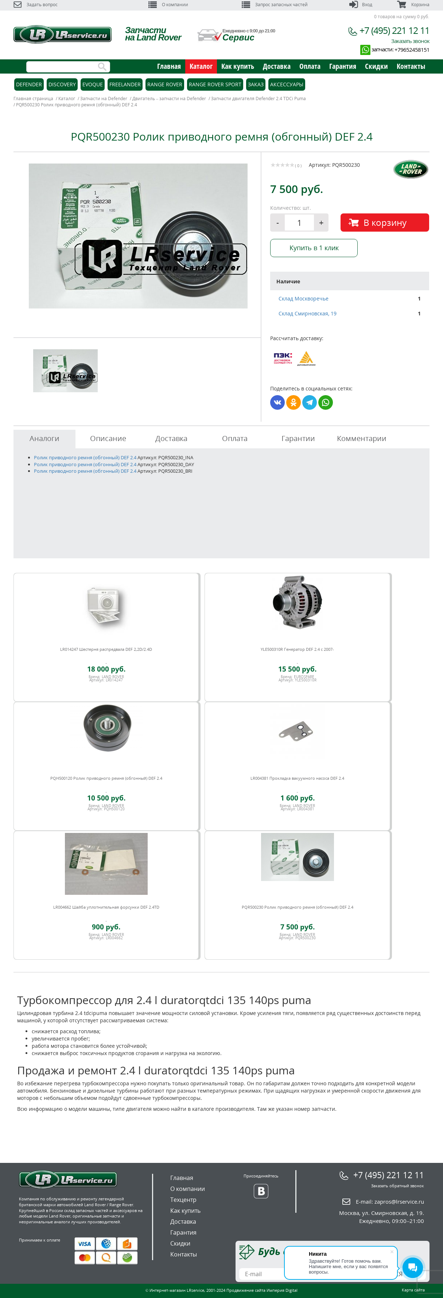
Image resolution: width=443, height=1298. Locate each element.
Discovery (62, 84)
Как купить (237, 66)
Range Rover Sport (215, 84)
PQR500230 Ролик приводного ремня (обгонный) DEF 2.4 (297, 907)
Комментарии (361, 438)
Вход (360, 4)
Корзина (413, 4)
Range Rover (164, 84)
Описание (108, 438)
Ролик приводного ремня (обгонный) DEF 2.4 (85, 457)
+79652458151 (412, 49)
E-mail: (390, 1201)
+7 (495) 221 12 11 (395, 30)
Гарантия (342, 66)
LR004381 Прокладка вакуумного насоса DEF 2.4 (297, 778)
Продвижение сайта (245, 1290)
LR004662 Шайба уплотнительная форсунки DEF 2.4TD (106, 907)
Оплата (309, 66)
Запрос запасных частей (275, 4)
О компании (168, 4)
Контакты (411, 66)
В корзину (385, 222)
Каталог (201, 66)
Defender (29, 84)
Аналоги (44, 438)
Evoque (92, 84)
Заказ (256, 84)
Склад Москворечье (304, 298)
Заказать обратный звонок (397, 1185)
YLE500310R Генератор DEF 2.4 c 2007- (297, 649)
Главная (169, 66)
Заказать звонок (410, 40)
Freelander (125, 84)
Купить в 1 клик (314, 247)
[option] (138, 236)
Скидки (376, 66)
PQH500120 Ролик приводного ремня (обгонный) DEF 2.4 (106, 778)
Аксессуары (286, 84)
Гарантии (298, 438)
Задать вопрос (35, 4)
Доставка (277, 66)
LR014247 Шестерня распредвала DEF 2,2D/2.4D (106, 649)
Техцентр (183, 1200)
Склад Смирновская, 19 (308, 313)
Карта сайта (413, 1290)
